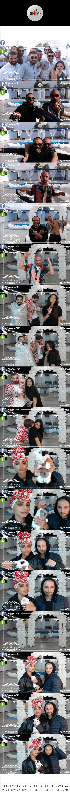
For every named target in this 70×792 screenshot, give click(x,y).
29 (25, 790)
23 (3, 790)
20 (59, 785)
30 (29, 790)
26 (14, 790)
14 (37, 785)
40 (66, 790)
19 (55, 785)
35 (47, 790)
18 (51, 785)
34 (44, 790)
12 (29, 785)
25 (11, 790)
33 (40, 790)
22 (66, 785)
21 (62, 785)
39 (62, 790)
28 (22, 790)
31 (33, 790)
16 (44, 785)
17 (48, 785)
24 (7, 790)
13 (33, 785)
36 (51, 790)
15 (40, 785)
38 (58, 790)
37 (55, 790)
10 (22, 785)
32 (36, 790)
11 (26, 785)
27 (18, 790)
